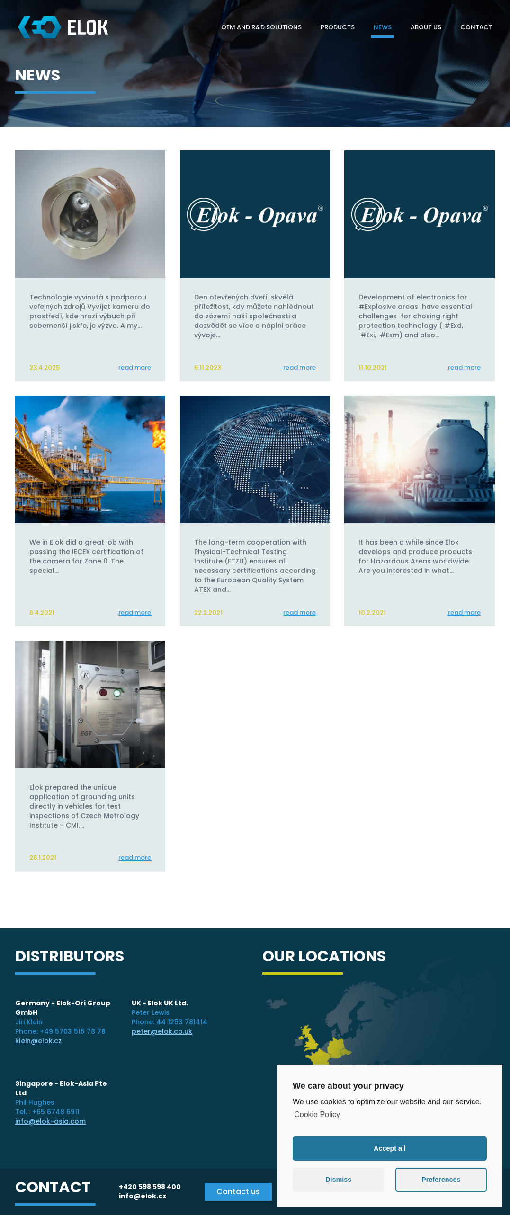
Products (338, 27)
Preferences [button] (440, 1179)
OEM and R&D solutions (261, 27)
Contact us (238, 1191)
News (383, 27)
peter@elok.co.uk (162, 1031)
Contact (476, 27)
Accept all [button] (390, 1148)
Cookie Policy (317, 1114)
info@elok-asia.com (50, 1121)
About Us (426, 27)
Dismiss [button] (338, 1179)
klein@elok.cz (38, 1041)
